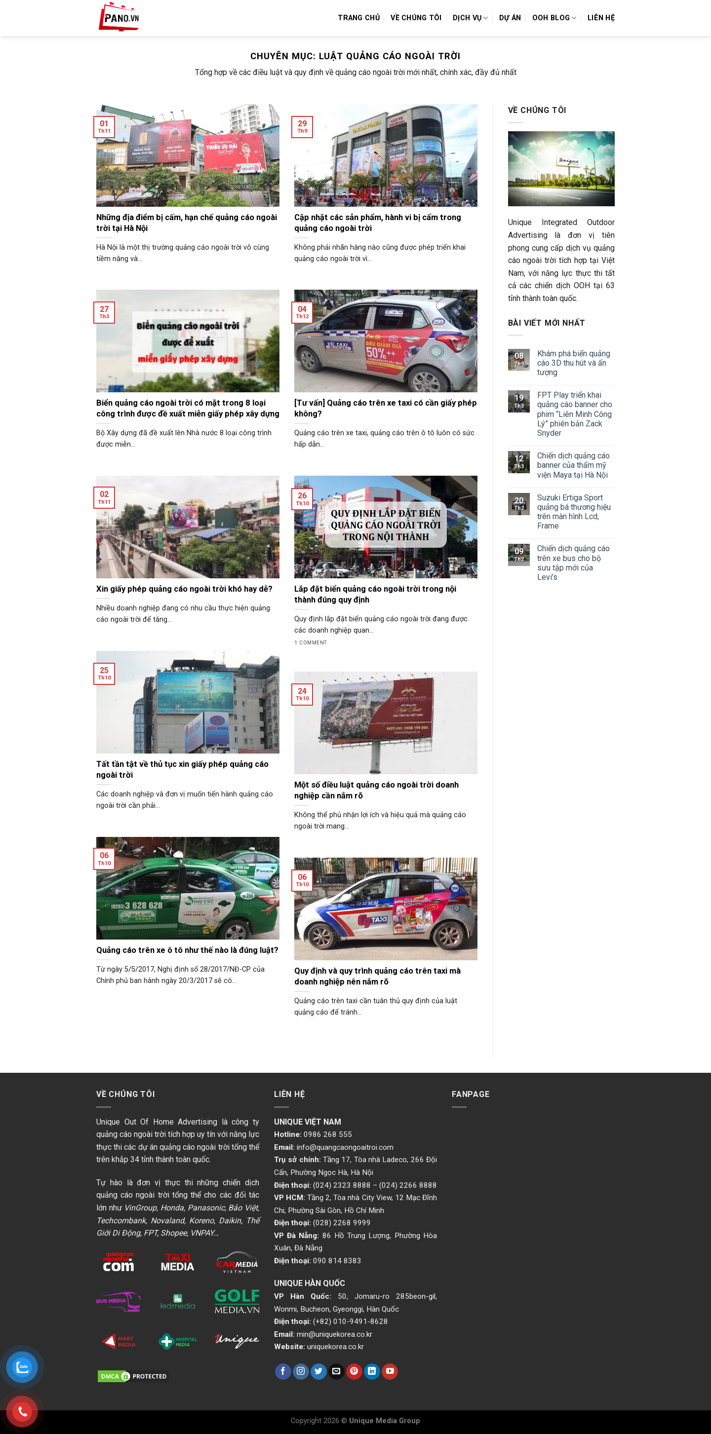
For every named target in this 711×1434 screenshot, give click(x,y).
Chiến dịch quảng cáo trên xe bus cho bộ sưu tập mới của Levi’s (573, 563)
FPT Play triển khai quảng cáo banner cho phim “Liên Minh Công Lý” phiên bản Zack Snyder (574, 414)
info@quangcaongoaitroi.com (345, 1147)
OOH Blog (554, 18)
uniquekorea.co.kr (335, 1346)
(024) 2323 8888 (342, 1185)
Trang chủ (359, 18)
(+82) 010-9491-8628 (350, 1321)
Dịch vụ (470, 18)
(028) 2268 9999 (342, 1222)
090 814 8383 (337, 1260)
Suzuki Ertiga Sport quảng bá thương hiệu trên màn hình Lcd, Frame (574, 512)
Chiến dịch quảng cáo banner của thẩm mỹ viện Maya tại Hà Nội (573, 465)
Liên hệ (601, 18)
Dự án (510, 18)
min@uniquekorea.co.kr (334, 1334)
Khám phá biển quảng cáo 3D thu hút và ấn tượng (573, 363)
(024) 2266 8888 (408, 1185)
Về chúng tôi (416, 18)
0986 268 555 (328, 1134)
